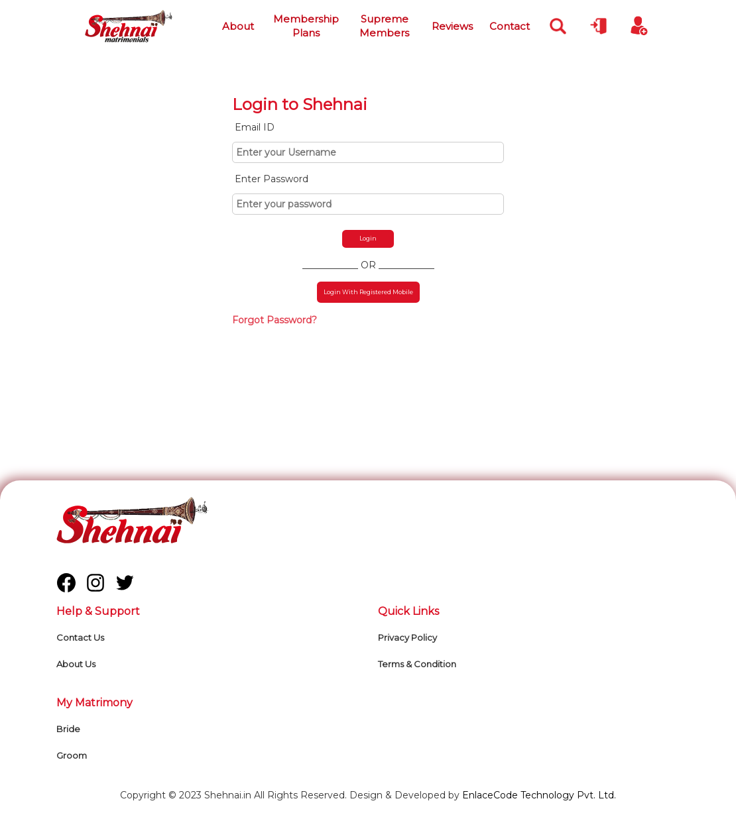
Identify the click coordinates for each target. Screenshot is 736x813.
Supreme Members (384, 26)
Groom (71, 755)
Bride (68, 729)
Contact (509, 26)
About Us (75, 664)
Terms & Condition (417, 664)
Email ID (255, 127)
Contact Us (80, 637)
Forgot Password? (274, 320)
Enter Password (271, 179)
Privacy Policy (407, 637)
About (238, 26)
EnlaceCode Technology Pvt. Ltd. (539, 795)
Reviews (452, 26)
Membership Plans (306, 26)
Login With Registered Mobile (368, 292)
